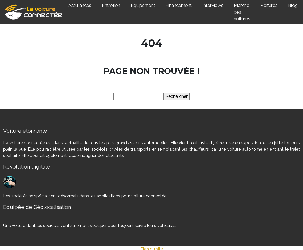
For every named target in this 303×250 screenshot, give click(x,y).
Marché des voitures (242, 12)
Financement (179, 5)
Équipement (143, 5)
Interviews (212, 5)
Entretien (111, 5)
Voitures (269, 5)
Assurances (79, 5)
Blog (293, 5)
